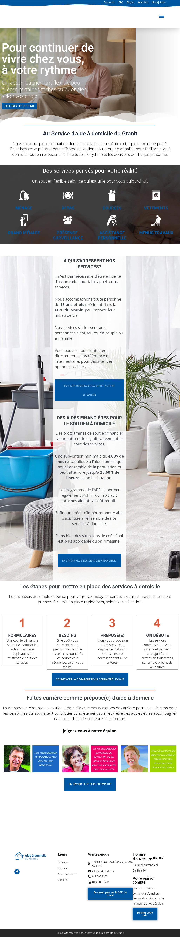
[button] (162, 16)
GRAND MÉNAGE (24, 232)
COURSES (112, 208)
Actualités (143, 2)
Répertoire (109, 2)
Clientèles (64, 868)
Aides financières (68, 874)
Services (63, 862)
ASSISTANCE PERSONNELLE (112, 235)
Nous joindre (159, 2)
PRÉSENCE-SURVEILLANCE (68, 235)
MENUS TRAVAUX (156, 232)
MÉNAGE (23, 208)
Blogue (130, 2)
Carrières (63, 881)
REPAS (68, 208)
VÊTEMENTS (156, 208)
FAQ (120, 2)
